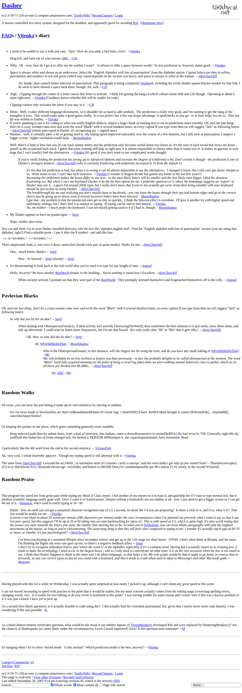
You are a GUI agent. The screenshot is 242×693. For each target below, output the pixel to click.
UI (32, 663)
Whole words (61, 685)
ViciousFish (103, 449)
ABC (60, 373)
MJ (47, 355)
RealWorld (62, 273)
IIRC (65, 58)
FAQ (7, 35)
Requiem (26, 503)
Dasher (12, 5)
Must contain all (85, 685)
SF (184, 629)
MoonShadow (82, 138)
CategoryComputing (15, 663)
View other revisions (47, 678)
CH (75, 58)
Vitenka (25, 35)
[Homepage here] (152, 23)
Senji (75, 214)
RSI (135, 23)
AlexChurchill (208, 76)
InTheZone (151, 525)
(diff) (116, 681)
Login (119, 15)
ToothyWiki (82, 15)
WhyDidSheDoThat (53, 344)
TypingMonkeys (141, 625)
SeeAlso (7, 666)
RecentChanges (102, 15)
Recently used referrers (78, 678)
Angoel (147, 266)
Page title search (112, 685)
